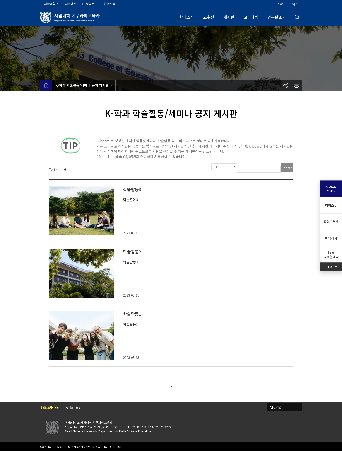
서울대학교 (51, 4)
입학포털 (91, 4)
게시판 (228, 17)
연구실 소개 (276, 17)
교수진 (208, 17)
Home (279, 4)
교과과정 (251, 17)
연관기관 (276, 406)
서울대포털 (72, 4)
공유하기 (285, 85)
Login (294, 4)
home (46, 85)
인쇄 (296, 85)
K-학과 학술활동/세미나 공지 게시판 (82, 85)
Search (287, 168)
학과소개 (186, 17)
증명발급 (109, 4)
